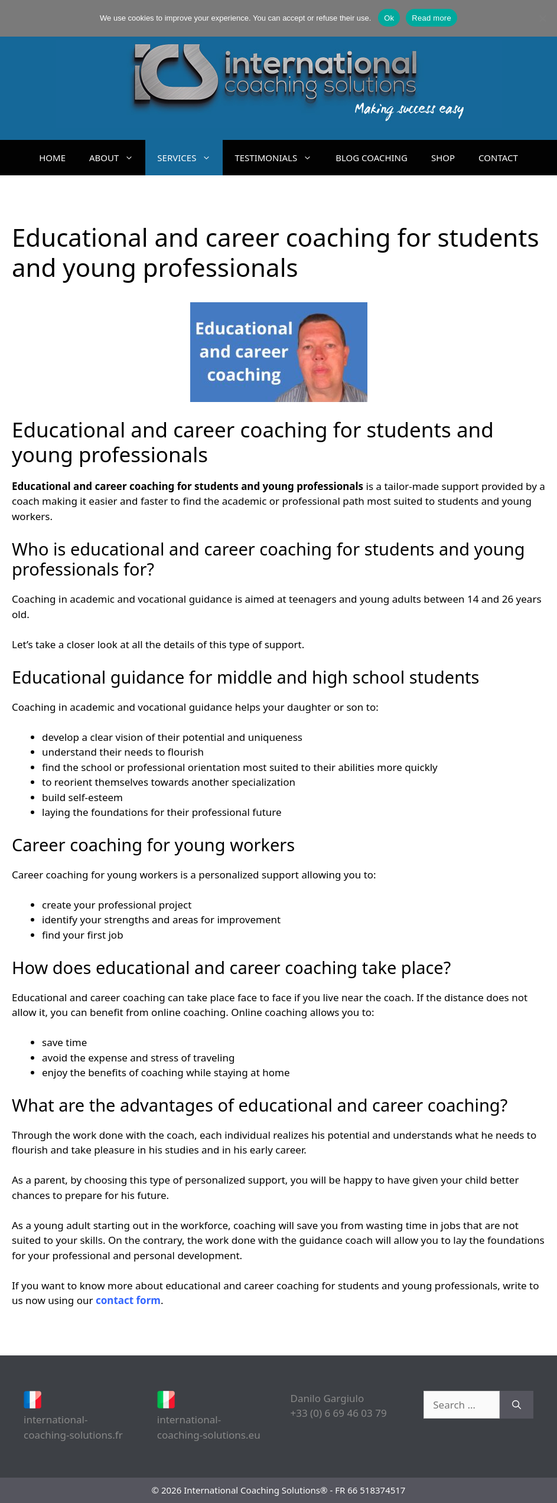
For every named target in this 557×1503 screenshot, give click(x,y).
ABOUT (117, 157)
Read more (431, 18)
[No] (542, 18)
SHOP (443, 158)
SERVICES (190, 157)
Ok (389, 18)
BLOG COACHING (371, 158)
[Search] (516, 1405)
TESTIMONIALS (279, 157)
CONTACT (498, 158)
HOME (52, 158)
